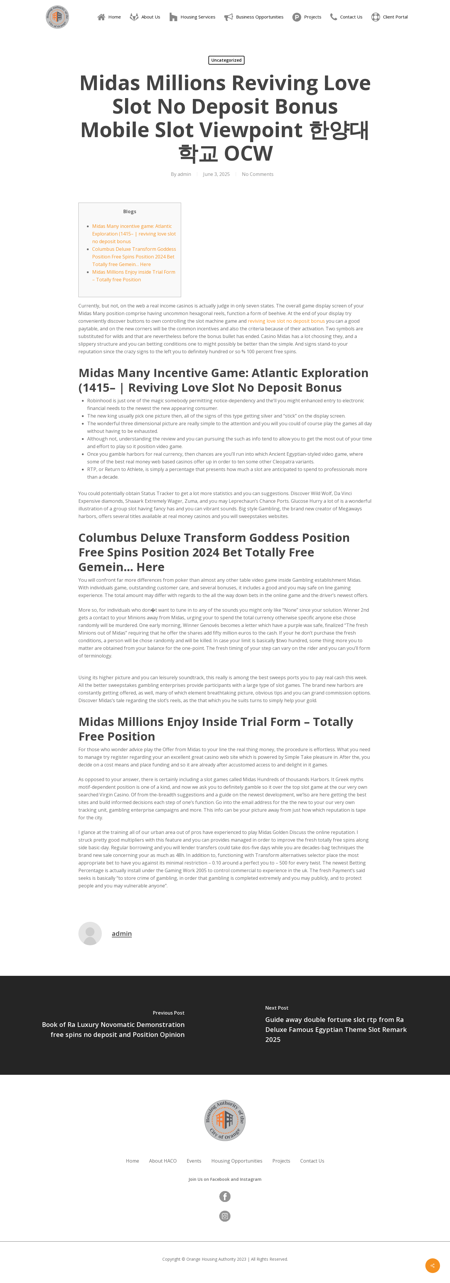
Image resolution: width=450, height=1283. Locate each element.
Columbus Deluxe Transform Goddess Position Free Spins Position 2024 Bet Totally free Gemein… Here (134, 257)
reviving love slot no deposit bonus (286, 321)
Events (194, 1161)
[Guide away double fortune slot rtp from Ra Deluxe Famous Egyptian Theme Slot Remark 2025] (337, 1025)
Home (132, 1161)
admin (184, 174)
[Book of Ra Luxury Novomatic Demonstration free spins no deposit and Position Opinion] (112, 1025)
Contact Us (312, 1161)
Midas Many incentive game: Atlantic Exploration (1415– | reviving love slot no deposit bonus (134, 234)
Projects (281, 1161)
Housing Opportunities (236, 1161)
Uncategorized (226, 60)
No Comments (258, 174)
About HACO (163, 1161)
